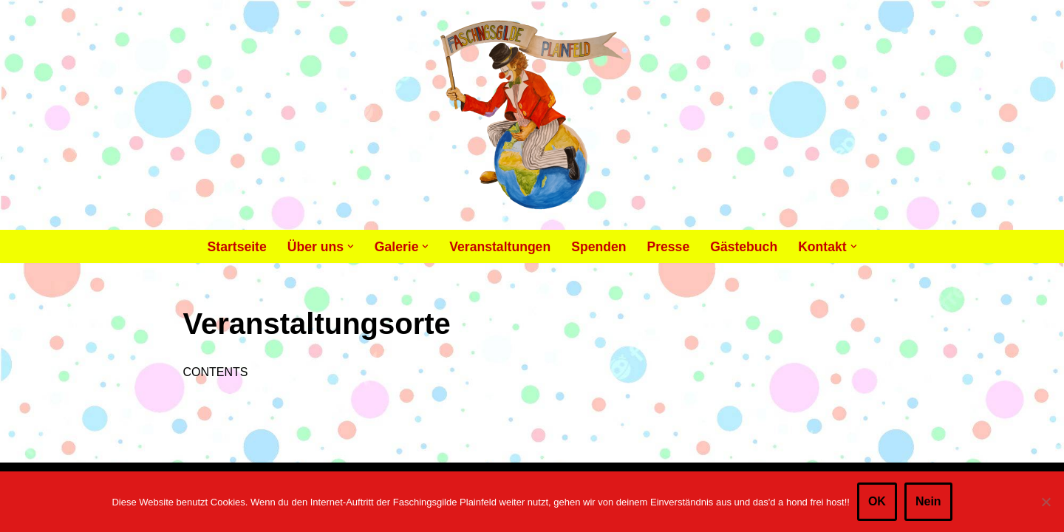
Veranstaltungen (499, 246)
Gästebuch (743, 246)
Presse (668, 246)
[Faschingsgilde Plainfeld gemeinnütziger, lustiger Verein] (532, 114)
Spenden (598, 246)
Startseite (237, 246)
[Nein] (1045, 501)
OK (877, 501)
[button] (350, 246)
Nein (928, 501)
